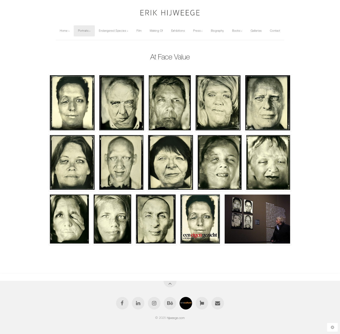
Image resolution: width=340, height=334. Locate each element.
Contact (275, 30)
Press (197, 30)
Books (236, 30)
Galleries (256, 30)
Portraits (83, 30)
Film (139, 30)
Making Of (156, 30)
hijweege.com (176, 317)
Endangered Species (112, 30)
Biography (217, 30)
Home (64, 30)
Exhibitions (178, 30)
